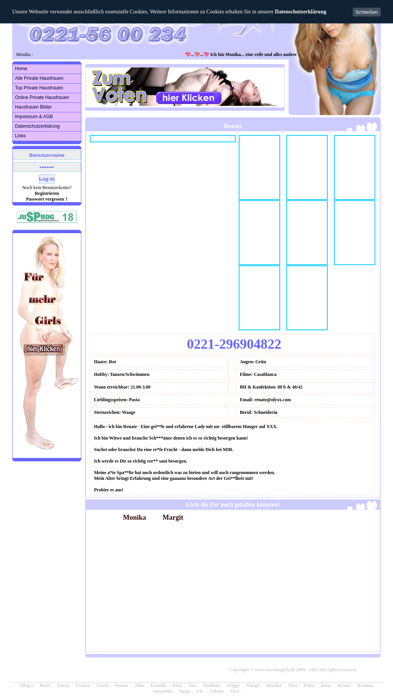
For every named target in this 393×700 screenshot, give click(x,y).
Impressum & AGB (34, 116)
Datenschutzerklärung (300, 12)
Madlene (211, 685)
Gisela (102, 685)
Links (20, 135)
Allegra (26, 685)
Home (21, 68)
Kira (177, 685)
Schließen (366, 12)
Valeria (217, 691)
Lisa (192, 685)
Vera (234, 691)
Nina (292, 685)
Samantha (162, 691)
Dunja (63, 685)
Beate (45, 685)
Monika (274, 685)
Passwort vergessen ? (47, 199)
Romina (365, 685)
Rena (325, 685)
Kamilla (158, 685)
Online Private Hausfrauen (42, 97)
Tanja (184, 691)
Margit (253, 685)
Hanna (122, 685)
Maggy (233, 685)
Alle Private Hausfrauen (39, 78)
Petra (309, 685)
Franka (83, 685)
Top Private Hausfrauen (39, 88)
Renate (344, 685)
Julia (139, 685)
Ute (199, 691)
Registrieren (47, 193)
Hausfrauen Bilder (33, 107)
